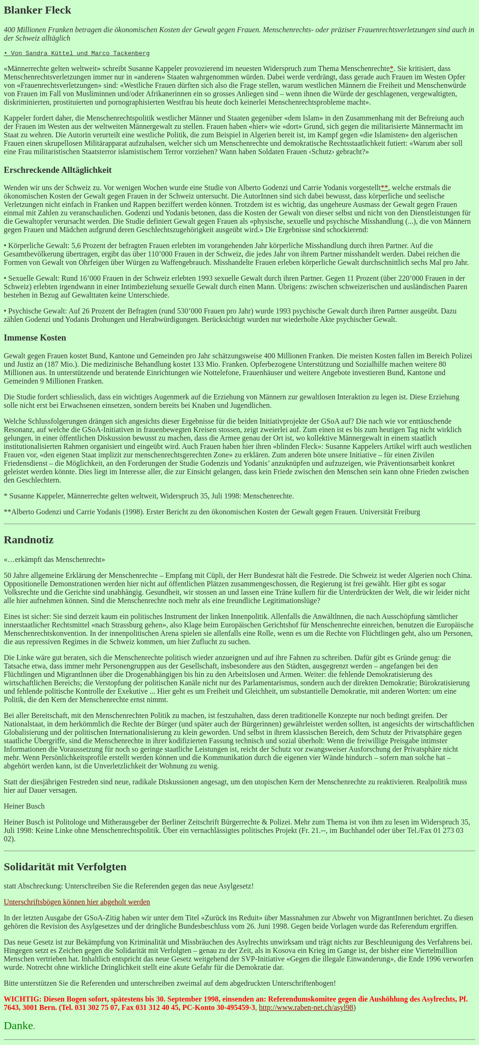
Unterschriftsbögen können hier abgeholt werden (77, 903)
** (384, 189)
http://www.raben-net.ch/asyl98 (306, 1009)
